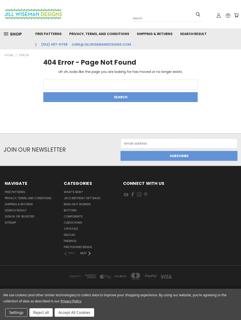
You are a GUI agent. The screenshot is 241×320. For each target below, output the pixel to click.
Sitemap (10, 223)
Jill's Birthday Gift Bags (82, 198)
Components (73, 216)
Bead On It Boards (77, 204)
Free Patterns (48, 34)
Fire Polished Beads (78, 247)
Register (27, 216)
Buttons (70, 210)
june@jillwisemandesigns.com (101, 44)
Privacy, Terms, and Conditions (99, 34)
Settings (16, 312)
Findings (70, 241)
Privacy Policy (70, 301)
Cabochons (73, 223)
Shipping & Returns (155, 34)
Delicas (69, 235)
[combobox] (167, 18)
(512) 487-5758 (54, 44)
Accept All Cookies (74, 312)
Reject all (41, 312)
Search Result (193, 34)
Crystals (71, 229)
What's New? (73, 192)
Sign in (10, 216)
